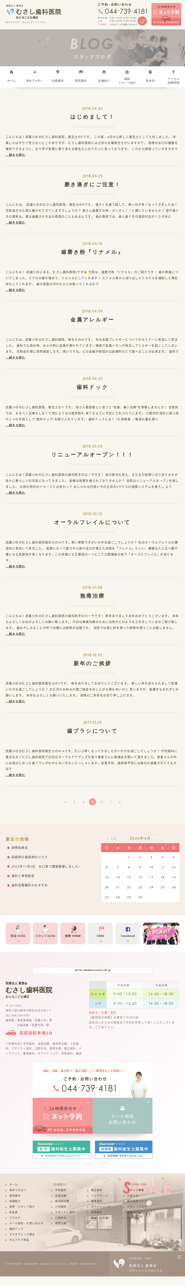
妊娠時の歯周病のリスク (30, 857)
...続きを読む (16, 155)
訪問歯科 (97, 1221)
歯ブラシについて (92, 730)
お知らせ (133, 1204)
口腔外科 (60, 1226)
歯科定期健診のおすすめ (30, 885)
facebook (133, 1226)
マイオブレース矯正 (22, 1243)
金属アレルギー (92, 319)
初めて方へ (34, 80)
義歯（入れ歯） (101, 1226)
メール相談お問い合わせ (122, 1127)
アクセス (15, 1226)
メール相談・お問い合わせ (26, 1232)
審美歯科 (97, 1210)
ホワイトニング (101, 1215)
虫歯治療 (60, 1204)
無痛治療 (92, 595)
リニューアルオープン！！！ (92, 454)
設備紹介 (104, 80)
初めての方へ (18, 1199)
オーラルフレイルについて (92, 522)
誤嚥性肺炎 (20, 848)
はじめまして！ (92, 116)
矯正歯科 (97, 1199)
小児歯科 (60, 1215)
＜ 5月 (111, 838)
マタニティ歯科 (65, 1221)
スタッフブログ (137, 1215)
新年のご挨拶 (92, 663)
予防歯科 (60, 1199)
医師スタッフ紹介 (127, 80)
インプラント (99, 1204)
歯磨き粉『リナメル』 (92, 251)
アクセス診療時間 (173, 80)
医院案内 (81, 80)
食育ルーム (134, 1221)
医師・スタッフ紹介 (22, 1215)
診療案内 (58, 80)
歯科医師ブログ (137, 1210)
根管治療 (60, 1232)
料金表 (150, 80)
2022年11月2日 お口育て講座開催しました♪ (46, 866)
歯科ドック (92, 387)
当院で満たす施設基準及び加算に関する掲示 (92, 974)
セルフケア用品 (19, 1248)
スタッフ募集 (135, 1199)
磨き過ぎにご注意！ (92, 184)
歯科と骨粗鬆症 (23, 876)
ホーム (11, 80)
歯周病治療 (62, 1210)
